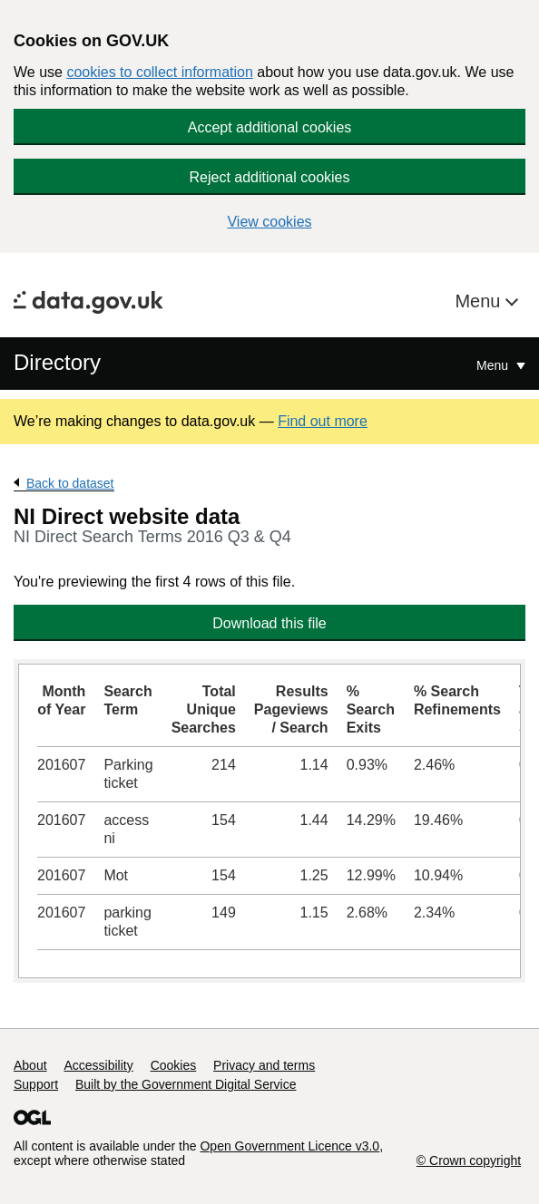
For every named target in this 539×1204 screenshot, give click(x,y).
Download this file (269, 623)
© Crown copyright (468, 1160)
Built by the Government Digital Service (186, 1084)
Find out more (323, 421)
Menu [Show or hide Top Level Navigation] (494, 365)
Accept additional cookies (270, 127)
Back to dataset (70, 483)
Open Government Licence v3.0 (289, 1146)
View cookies (269, 221)
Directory (57, 362)
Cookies (174, 1065)
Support (36, 1084)
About (30, 1065)
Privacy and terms (264, 1065)
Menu (480, 301)
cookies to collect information (159, 72)
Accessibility (98, 1065)
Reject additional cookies (270, 177)
